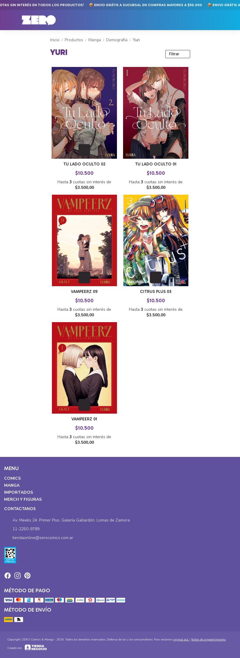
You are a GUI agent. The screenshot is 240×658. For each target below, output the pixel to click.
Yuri (136, 40)
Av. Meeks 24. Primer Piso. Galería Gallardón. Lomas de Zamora (67, 520)
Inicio (57, 40)
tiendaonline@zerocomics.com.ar (38, 537)
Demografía (119, 40)
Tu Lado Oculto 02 (84, 164)
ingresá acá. (181, 640)
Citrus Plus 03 (155, 291)
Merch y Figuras (23, 499)
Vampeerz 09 (84, 291)
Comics (12, 478)
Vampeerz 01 (84, 419)
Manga (97, 40)
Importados (18, 492)
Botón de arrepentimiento (208, 640)
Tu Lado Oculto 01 (155, 164)
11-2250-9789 (21, 529)
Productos (76, 40)
